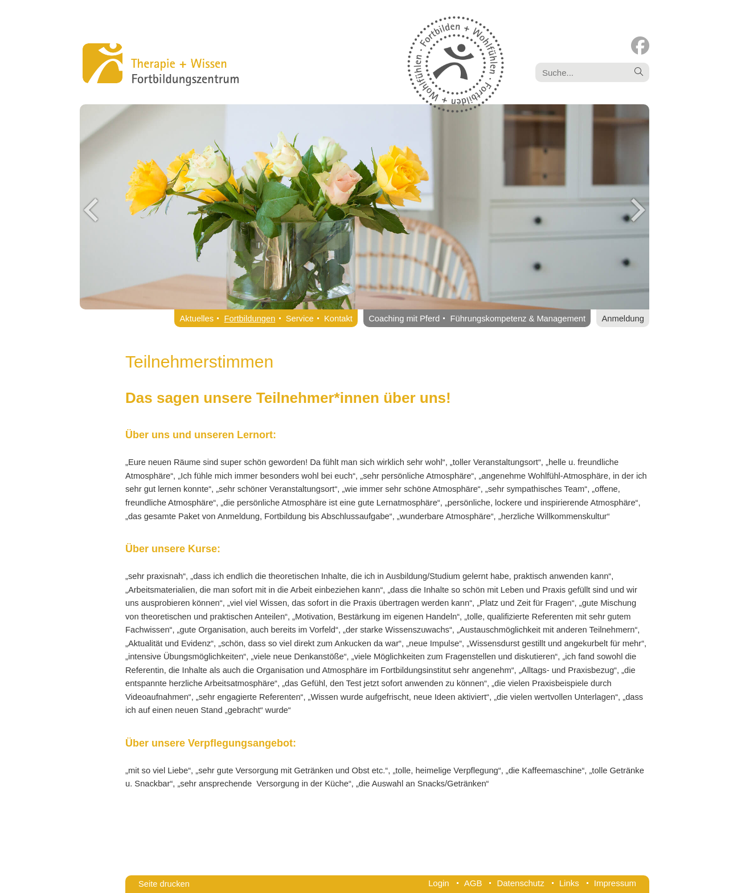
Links (569, 883)
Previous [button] (91, 210)
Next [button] (637, 210)
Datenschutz (520, 883)
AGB (473, 883)
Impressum (615, 883)
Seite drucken (164, 883)
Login (438, 883)
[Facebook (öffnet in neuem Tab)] (640, 45)
